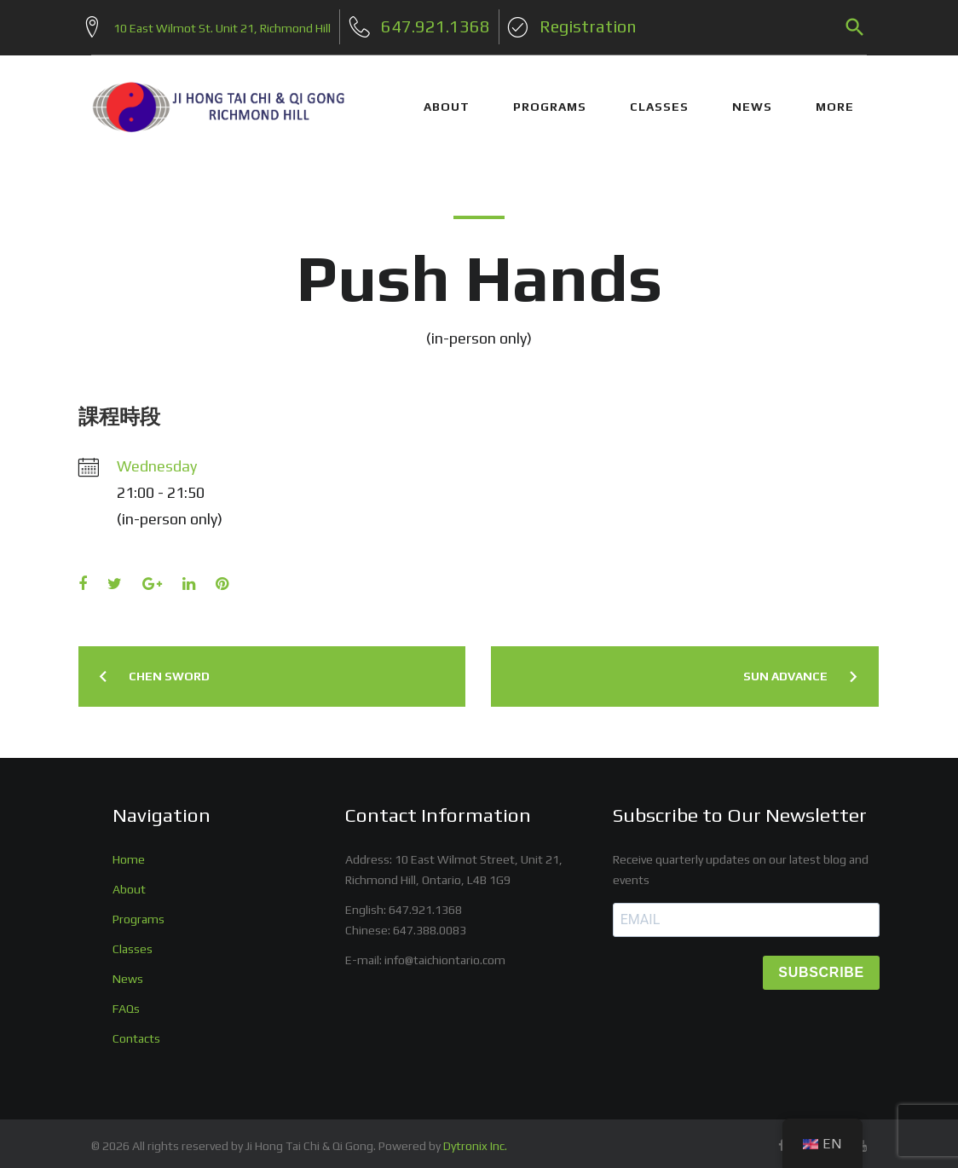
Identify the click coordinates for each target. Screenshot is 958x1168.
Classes (133, 942)
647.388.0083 (429, 923)
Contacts (136, 1031)
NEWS (752, 100)
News (128, 972)
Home (129, 852)
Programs (138, 912)
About (129, 882)
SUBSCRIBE (821, 966)
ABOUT (447, 100)
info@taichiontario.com (444, 953)
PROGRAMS (549, 100)
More (835, 100)
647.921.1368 (425, 903)
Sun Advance (785, 670)
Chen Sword (169, 670)
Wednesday (157, 459)
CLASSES (659, 100)
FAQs (126, 1002)
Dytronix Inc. (475, 1140)
